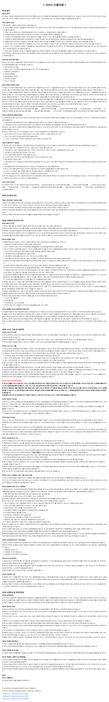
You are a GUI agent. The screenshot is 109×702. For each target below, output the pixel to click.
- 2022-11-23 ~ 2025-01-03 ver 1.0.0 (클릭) (15, 698)
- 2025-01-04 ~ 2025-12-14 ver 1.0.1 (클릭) (15, 696)
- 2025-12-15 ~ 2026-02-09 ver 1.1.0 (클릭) (15, 693)
